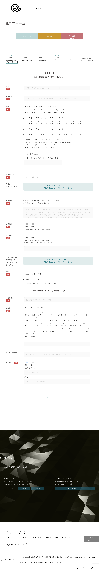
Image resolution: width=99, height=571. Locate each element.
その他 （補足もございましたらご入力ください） (43, 160)
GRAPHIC (27, 36)
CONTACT (89, 6)
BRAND (48, 538)
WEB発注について (75, 488)
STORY (49, 6)
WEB (49, 36)
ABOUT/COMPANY (63, 6)
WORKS (39, 6)
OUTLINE (11, 538)
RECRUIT (78, 6)
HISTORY (22, 538)
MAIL (24, 488)
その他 (72, 37)
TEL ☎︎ (38, 488)
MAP (56, 538)
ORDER (39, 8)
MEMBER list (35, 538)
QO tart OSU (15, 544)
